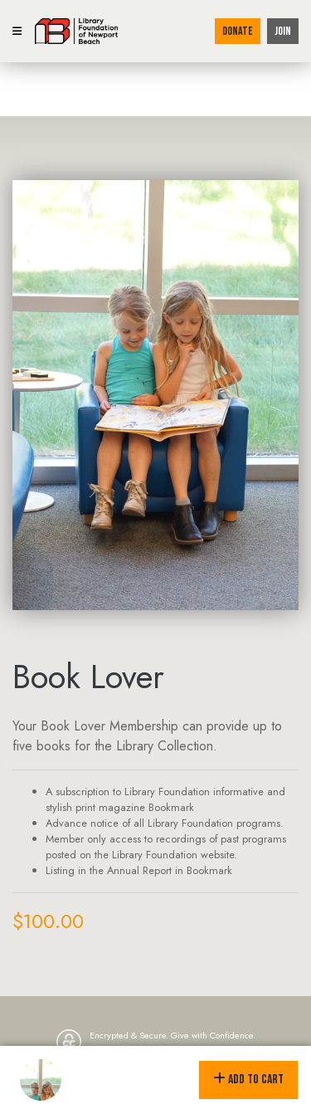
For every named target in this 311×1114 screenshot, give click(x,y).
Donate (237, 31)
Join (283, 31)
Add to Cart (248, 1079)
